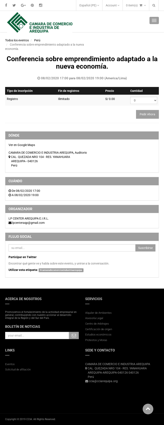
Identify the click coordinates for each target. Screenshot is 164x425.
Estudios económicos (98, 334)
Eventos (10, 364)
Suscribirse (145, 248)
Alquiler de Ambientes (98, 312)
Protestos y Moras (96, 340)
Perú (37, 40)
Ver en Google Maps (22, 145)
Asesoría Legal (94, 318)
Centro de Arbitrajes (97, 323)
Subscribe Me (74, 335)
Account (112, 5)
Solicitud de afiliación (18, 369)
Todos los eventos (17, 40)
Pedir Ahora (147, 114)
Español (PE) (89, 5)
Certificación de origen (98, 329)
